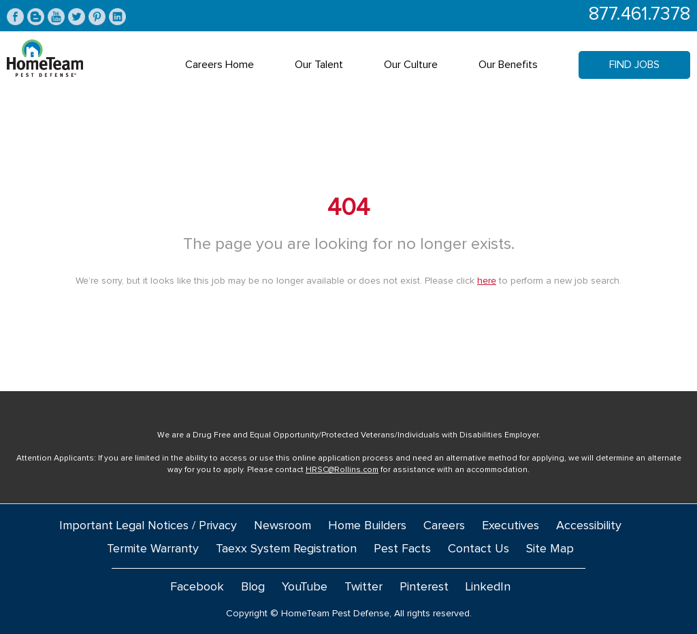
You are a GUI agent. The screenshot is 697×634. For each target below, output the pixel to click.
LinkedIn (488, 587)
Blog (253, 587)
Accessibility (588, 526)
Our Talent (319, 64)
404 (348, 208)
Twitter (363, 587)
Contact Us (478, 549)
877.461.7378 (639, 14)
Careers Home (219, 64)
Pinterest (424, 587)
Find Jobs (634, 64)
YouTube (304, 587)
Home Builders (367, 526)
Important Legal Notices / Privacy (148, 526)
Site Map (550, 549)
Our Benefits (508, 64)
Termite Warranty (153, 549)
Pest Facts (402, 549)
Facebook (197, 587)
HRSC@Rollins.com (342, 470)
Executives (510, 526)
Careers (444, 526)
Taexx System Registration (286, 549)
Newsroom (282, 526)
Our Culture (411, 64)
